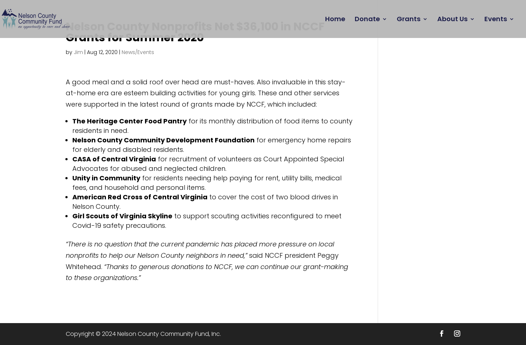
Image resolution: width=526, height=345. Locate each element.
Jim (78, 52)
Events (495, 19)
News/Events (138, 52)
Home (335, 19)
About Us (452, 19)
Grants (408, 19)
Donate (367, 19)
